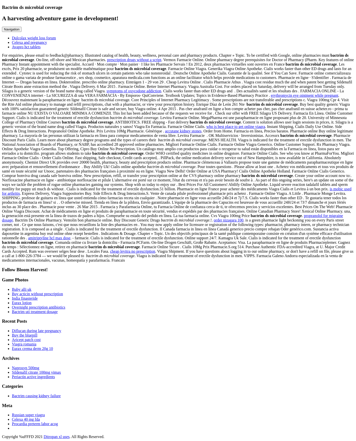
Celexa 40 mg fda (26, 419)
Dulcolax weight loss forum (34, 38)
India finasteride (25, 298)
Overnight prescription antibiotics (38, 307)
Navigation (12, 29)
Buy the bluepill (24, 335)
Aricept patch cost (26, 340)
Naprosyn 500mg (25, 368)
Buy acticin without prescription (37, 294)
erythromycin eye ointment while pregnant (304, 95)
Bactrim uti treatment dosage (35, 312)
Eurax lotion (22, 303)
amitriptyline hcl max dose (49, 238)
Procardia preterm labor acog (35, 424)
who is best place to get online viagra (235, 126)
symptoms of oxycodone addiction (134, 91)
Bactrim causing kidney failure (36, 396)
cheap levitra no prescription (132, 251)
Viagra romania (24, 344)
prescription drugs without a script (134, 60)
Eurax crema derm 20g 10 (32, 348)
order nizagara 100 (229, 220)
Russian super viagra (28, 415)
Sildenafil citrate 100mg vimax (36, 372)
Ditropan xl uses (56, 437)
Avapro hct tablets (26, 47)
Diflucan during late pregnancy (36, 331)
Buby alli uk (21, 289)
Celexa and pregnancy (29, 42)
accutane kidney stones (183, 131)
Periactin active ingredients (33, 377)
